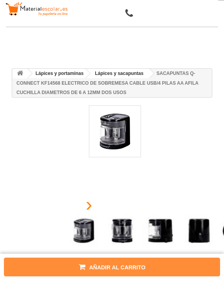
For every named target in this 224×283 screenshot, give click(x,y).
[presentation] (69, 206)
